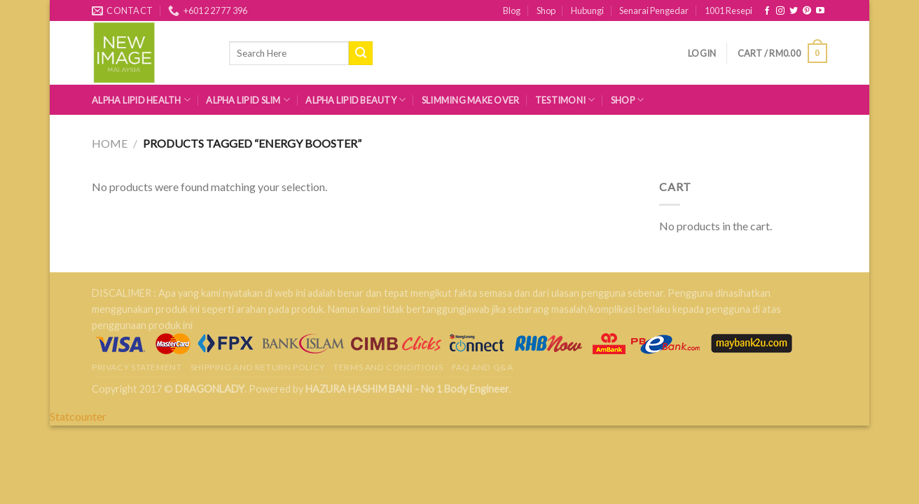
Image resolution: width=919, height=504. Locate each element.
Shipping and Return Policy (258, 367)
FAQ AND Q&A (482, 367)
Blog (511, 10)
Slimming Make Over (471, 100)
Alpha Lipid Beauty (355, 99)
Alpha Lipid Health (141, 99)
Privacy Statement (136, 367)
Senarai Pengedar (654, 10)
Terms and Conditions (388, 367)
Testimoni (565, 99)
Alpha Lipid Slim (248, 99)
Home (109, 143)
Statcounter (78, 416)
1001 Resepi (728, 10)
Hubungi (587, 10)
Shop (546, 10)
